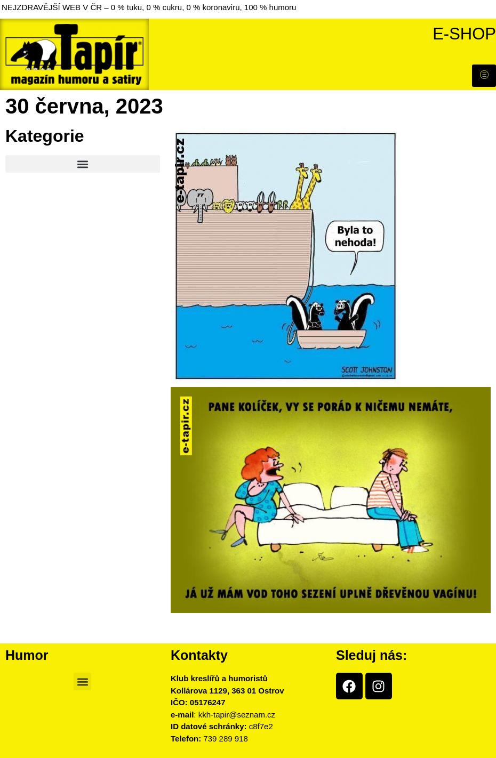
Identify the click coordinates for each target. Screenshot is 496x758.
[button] (82, 164)
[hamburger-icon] (484, 75)
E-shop (464, 34)
